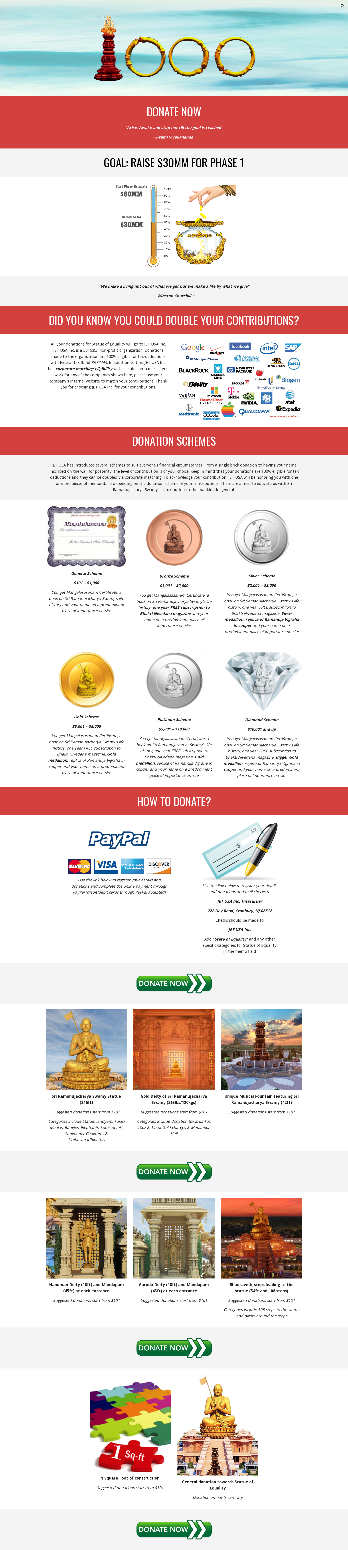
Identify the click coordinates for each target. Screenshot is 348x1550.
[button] (342, 6)
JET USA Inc (154, 344)
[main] (174, 111)
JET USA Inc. (102, 387)
